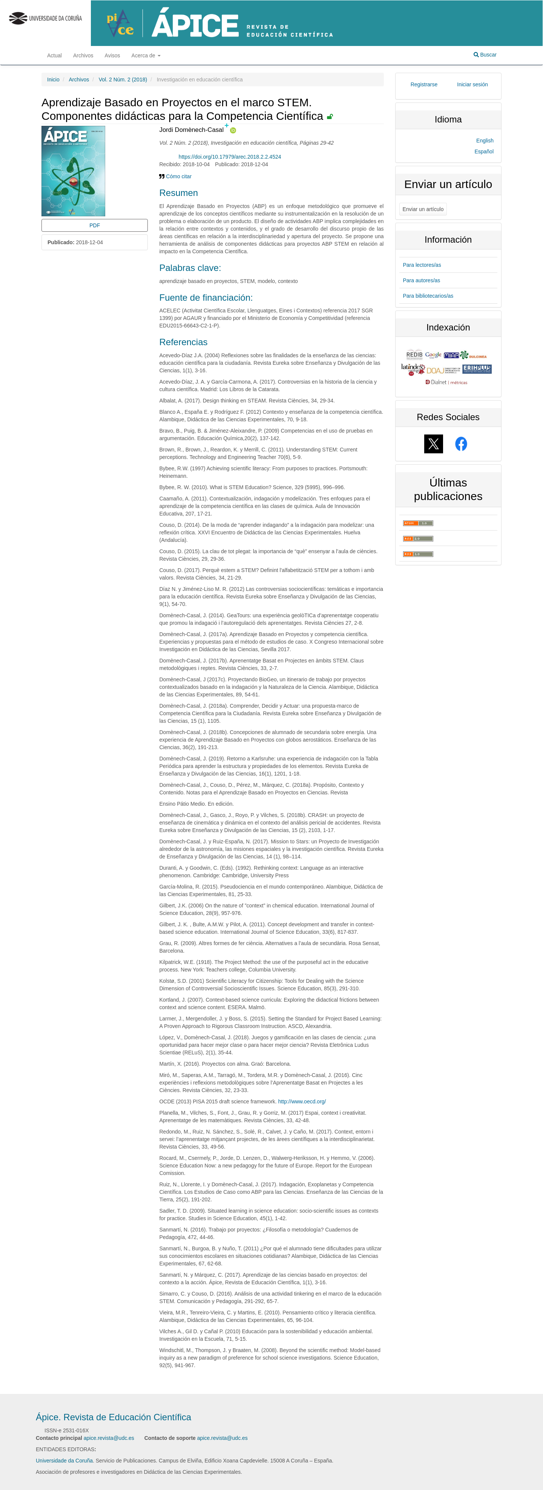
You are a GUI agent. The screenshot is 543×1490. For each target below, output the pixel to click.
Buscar (485, 55)
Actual (54, 55)
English (485, 141)
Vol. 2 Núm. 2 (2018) (123, 79)
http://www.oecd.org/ (302, 1101)
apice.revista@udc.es (109, 1438)
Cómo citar (175, 176)
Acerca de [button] (146, 55)
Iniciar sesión (472, 84)
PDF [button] (94, 225)
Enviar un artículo (423, 209)
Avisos (112, 55)
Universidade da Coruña (64, 1461)
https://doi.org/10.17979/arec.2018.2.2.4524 (230, 157)
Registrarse (424, 84)
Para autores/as (421, 280)
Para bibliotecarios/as (428, 296)
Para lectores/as (422, 265)
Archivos (83, 55)
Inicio (53, 79)
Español (484, 151)
